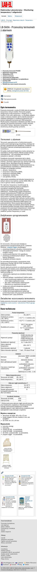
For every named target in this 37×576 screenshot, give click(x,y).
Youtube (13, 564)
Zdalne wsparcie (6, 531)
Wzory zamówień (6, 543)
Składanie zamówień (7, 539)
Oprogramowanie (10, 99)
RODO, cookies (5, 555)
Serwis (3, 530)
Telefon (10, 16)
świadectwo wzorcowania (8, 303)
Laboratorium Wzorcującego (26, 303)
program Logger (12, 247)
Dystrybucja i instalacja (8, 528)
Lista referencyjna (6, 557)
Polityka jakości (5, 550)
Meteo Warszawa (30, 562)
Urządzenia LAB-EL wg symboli (10, 552)
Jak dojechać (5, 525)
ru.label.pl (19, 562)
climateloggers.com (7, 562)
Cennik (6, 102)
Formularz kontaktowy (8, 523)
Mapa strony (5, 559)
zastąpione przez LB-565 (20, 91)
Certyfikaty (4, 549)
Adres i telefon (5, 527)
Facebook (5, 564)
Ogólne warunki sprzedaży (9, 541)
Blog (19, 564)
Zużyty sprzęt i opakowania (9, 554)
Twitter (26, 564)
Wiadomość (18, 16)
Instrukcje (7, 96)
